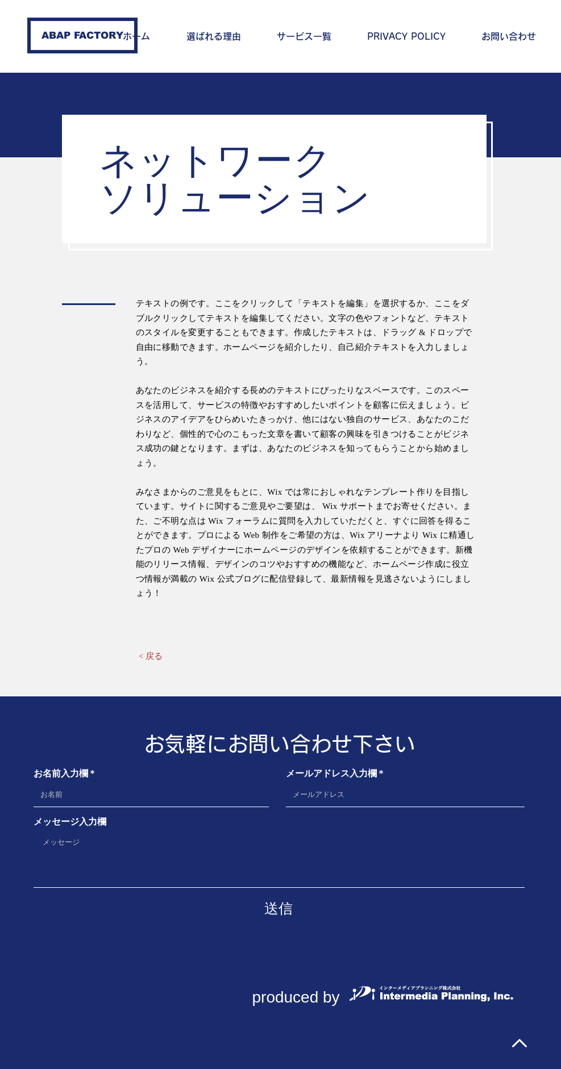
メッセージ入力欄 (70, 821)
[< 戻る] (151, 656)
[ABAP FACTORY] (82, 35)
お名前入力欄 (61, 773)
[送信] (278, 908)
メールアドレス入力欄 (331, 773)
